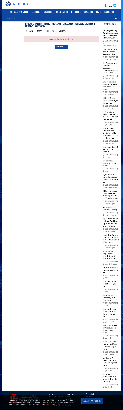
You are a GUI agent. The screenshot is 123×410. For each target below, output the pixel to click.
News (98, 11)
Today (39, 31)
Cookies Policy (49, 404)
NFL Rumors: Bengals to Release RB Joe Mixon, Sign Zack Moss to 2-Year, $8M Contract (111, 197)
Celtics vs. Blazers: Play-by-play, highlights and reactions (111, 103)
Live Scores (75, 11)
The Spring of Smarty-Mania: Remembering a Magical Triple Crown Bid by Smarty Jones (111, 38)
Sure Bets (36, 11)
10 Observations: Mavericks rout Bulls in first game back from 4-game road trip (111, 118)
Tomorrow (50, 31)
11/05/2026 (62, 31)
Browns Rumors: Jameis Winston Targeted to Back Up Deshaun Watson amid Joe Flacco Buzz (111, 136)
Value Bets (48, 11)
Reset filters (61, 47)
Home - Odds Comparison (18, 11)
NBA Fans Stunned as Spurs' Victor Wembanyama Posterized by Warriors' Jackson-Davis (111, 70)
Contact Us (71, 394)
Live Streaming (62, 11)
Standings (88, 11)
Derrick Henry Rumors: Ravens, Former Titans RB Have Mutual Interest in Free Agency (111, 241)
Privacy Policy (90, 394)
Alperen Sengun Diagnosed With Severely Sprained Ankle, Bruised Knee (111, 257)
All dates (29, 31)
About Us (52, 394)
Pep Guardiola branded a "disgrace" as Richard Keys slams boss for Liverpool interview (111, 225)
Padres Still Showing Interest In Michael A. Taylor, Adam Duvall (111, 54)
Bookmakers (109, 11)
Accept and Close (92, 401)
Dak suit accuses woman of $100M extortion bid (111, 300)
